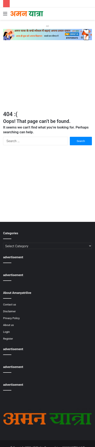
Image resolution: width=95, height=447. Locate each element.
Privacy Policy (11, 318)
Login (6, 331)
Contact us (9, 304)
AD (47, 26)
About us (8, 325)
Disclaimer (9, 311)
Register (8, 338)
